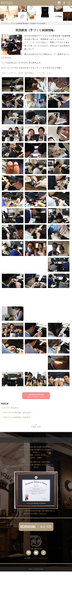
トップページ (5, 23)
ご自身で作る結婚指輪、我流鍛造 (16, 417)
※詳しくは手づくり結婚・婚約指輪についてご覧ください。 (27, 73)
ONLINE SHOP (36, 549)
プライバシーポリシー (40, 558)
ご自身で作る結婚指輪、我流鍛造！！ (18, 412)
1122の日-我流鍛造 (9, 408)
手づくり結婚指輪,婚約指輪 (19, 23)
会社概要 (27, 558)
